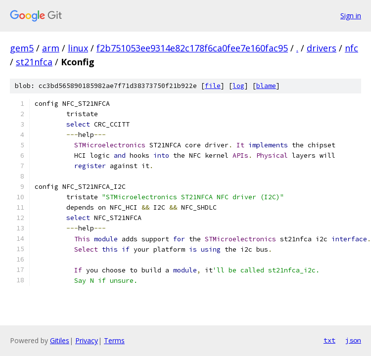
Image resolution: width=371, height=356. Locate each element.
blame (266, 86)
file (213, 86)
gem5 (22, 48)
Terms (114, 340)
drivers (321, 48)
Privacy (86, 340)
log (238, 86)
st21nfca (34, 62)
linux (78, 48)
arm (50, 48)
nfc (351, 48)
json (353, 340)
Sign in (350, 15)
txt (329, 340)
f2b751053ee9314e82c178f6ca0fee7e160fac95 (192, 48)
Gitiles (59, 340)
